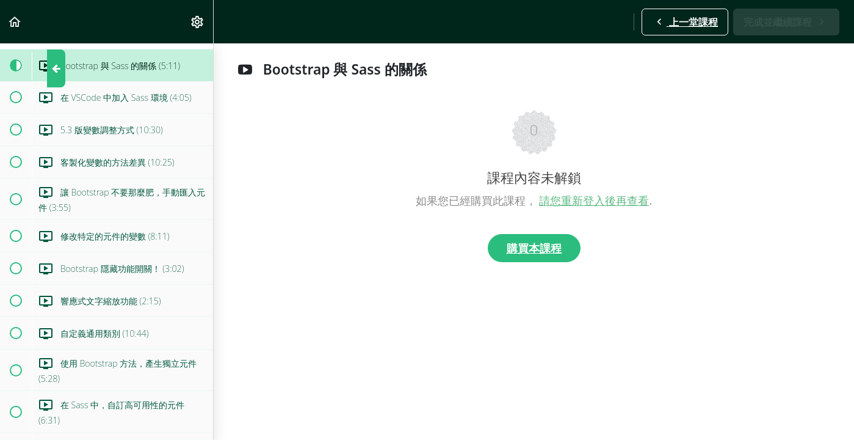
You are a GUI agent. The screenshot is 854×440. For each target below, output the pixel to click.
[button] (15, 21)
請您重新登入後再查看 (594, 200)
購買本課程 (534, 248)
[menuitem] (198, 21)
